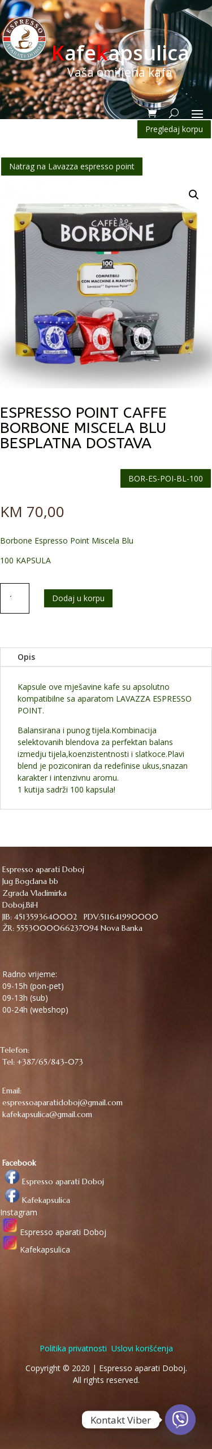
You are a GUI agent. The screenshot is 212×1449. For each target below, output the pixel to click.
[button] (194, 195)
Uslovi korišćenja (141, 1348)
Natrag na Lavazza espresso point (72, 166)
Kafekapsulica (35, 1200)
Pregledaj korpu (174, 129)
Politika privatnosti (73, 1348)
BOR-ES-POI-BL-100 (165, 478)
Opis (26, 656)
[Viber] (180, 1419)
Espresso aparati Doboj (52, 1181)
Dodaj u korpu (78, 598)
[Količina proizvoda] (14, 598)
